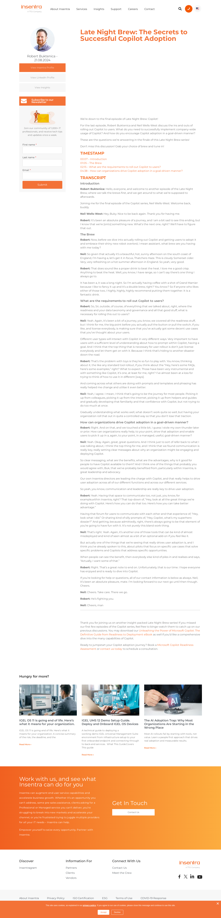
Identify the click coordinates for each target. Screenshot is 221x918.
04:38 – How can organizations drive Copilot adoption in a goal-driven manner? (131, 170)
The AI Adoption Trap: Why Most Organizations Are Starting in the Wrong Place (169, 724)
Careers (133, 9)
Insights (99, 9)
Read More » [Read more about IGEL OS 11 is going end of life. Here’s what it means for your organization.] (25, 744)
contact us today (111, 648)
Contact (149, 9)
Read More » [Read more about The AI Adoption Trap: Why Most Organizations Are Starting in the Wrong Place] (150, 748)
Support (116, 9)
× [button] (217, 903)
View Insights (42, 87)
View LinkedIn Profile (42, 77)
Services (81, 9)
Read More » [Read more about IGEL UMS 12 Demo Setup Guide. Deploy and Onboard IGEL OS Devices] (88, 754)
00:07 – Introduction (93, 159)
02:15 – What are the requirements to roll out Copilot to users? (120, 166)
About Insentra (60, 9)
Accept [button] (103, 912)
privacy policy (89, 905)
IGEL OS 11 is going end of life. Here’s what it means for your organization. (47, 722)
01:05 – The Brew (91, 163)
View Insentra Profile (42, 67)
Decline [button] (117, 912)
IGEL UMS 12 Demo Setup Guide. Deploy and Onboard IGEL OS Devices (110, 722)
